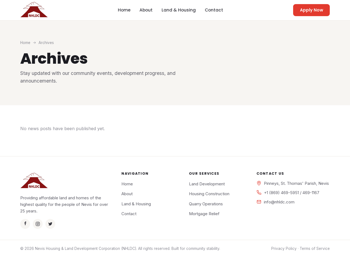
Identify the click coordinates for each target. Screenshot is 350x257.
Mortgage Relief (204, 213)
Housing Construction (209, 193)
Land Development (207, 183)
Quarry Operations (206, 203)
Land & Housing (179, 10)
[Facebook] (25, 224)
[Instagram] (38, 224)
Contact (214, 10)
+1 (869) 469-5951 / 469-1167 (291, 192)
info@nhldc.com (279, 202)
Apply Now (311, 10)
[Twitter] (50, 224)
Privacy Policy (284, 248)
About (146, 10)
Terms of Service (315, 248)
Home (124, 10)
